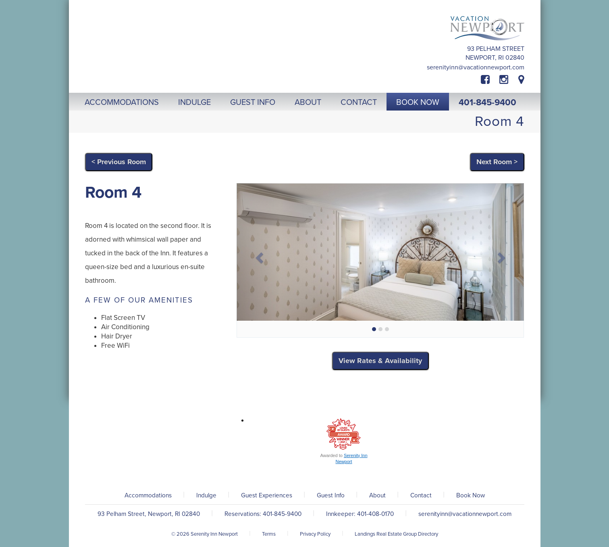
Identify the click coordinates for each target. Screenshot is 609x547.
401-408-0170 (375, 514)
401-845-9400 (487, 102)
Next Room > (497, 161)
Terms (269, 534)
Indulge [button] (194, 102)
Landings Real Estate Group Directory (396, 534)
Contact (421, 495)
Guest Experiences (266, 495)
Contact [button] (359, 102)
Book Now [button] (417, 102)
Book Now (470, 495)
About (377, 495)
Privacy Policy (315, 534)
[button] (258, 255)
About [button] (308, 102)
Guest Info (331, 495)
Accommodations (148, 495)
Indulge (206, 495)
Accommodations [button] (122, 102)
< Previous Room (118, 161)
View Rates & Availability (380, 360)
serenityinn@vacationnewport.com (475, 67)
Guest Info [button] (252, 102)
